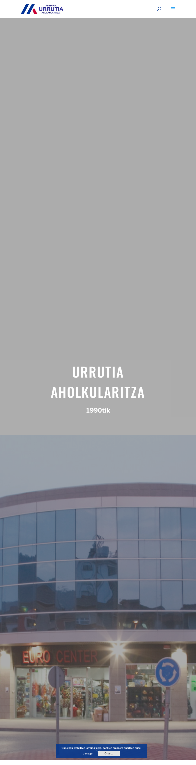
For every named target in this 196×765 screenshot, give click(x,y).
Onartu (108, 753)
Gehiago (87, 753)
